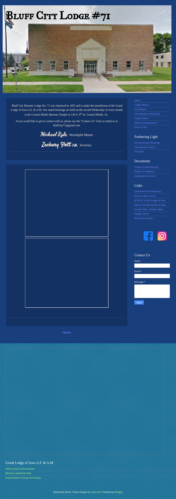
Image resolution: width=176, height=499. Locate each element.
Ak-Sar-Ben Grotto (143, 218)
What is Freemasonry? (145, 123)
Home (66, 332)
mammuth (96, 492)
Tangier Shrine (141, 213)
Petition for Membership (146, 167)
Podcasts (139, 151)
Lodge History (141, 118)
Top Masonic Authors (144, 147)
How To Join (140, 127)
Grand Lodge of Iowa (144, 196)
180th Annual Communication (20, 468)
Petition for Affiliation (144, 171)
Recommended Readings (147, 142)
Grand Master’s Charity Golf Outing (23, 477)
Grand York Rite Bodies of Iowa (150, 205)
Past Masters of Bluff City (147, 114)
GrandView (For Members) (147, 191)
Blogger (118, 492)
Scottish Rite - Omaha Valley (148, 209)
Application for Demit (144, 176)
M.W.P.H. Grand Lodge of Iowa (149, 200)
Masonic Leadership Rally (18, 473)
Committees (140, 109)
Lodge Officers (141, 105)
